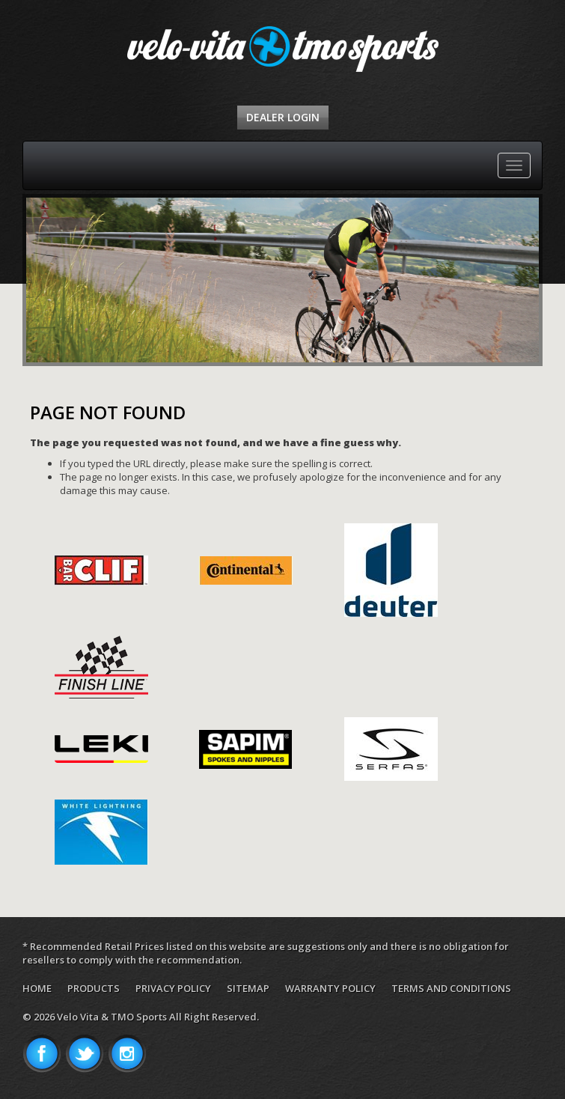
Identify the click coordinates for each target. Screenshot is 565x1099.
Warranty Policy (330, 988)
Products (93, 988)
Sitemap (248, 988)
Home (37, 988)
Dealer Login (283, 117)
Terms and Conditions (451, 988)
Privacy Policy (173, 988)
